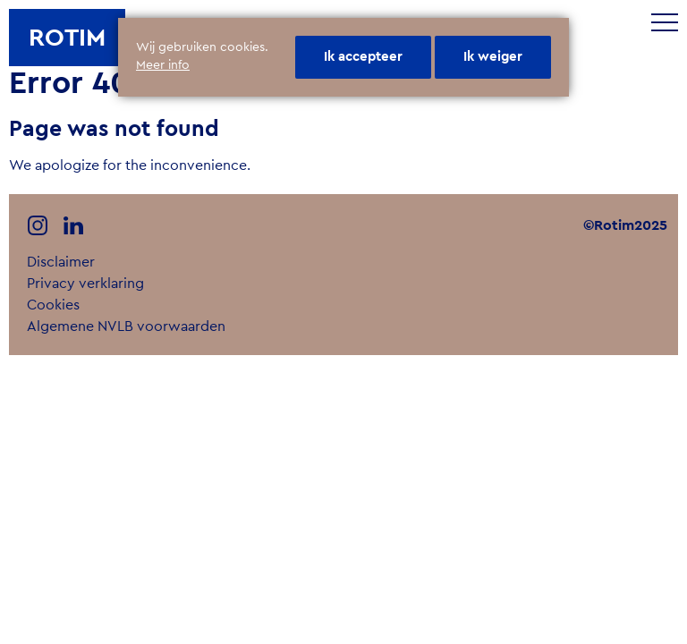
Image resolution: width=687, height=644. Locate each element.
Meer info (163, 65)
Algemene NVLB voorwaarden (126, 326)
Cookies (53, 305)
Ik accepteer (363, 57)
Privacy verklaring (85, 283)
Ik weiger (492, 57)
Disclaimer (61, 262)
